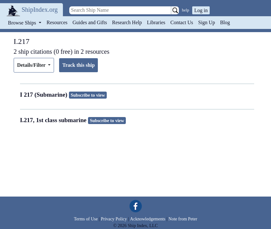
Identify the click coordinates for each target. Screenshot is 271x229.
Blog (225, 22)
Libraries (156, 22)
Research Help (127, 22)
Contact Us (181, 22)
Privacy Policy (114, 219)
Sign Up (206, 22)
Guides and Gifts (89, 22)
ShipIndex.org (40, 9)
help (185, 10)
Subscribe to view (88, 95)
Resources (57, 22)
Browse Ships (22, 22)
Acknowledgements (147, 219)
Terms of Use (86, 219)
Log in (200, 10)
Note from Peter (182, 219)
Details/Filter (32, 65)
